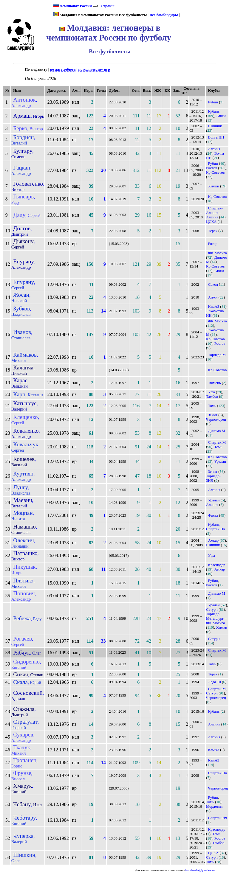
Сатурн (212, 609)
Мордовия (214, 806)
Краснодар (216, 565)
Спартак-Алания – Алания (214, 212)
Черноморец (216, 419)
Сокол (213, 284)
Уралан (220, 461)
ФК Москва (217, 253)
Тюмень (214, 383)
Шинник (215, 126)
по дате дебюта (63, 69)
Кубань (214, 111)
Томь (212, 406)
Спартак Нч (215, 529)
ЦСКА (211, 222)
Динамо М (216, 431)
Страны (107, 6)
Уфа (211, 392)
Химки (213, 186)
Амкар (213, 540)
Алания (214, 149)
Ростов (211, 168)
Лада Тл (214, 682)
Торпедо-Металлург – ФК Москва (216, 618)
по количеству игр (94, 69)
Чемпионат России (72, 6)
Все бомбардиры (163, 15)
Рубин (213, 102)
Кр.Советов (215, 172)
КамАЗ (213, 306)
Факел (213, 515)
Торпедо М (217, 355)
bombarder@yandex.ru (200, 870)
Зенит (212, 415)
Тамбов (212, 396)
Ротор (212, 244)
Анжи (221, 116)
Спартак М (217, 442)
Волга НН (216, 137)
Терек (212, 231)
